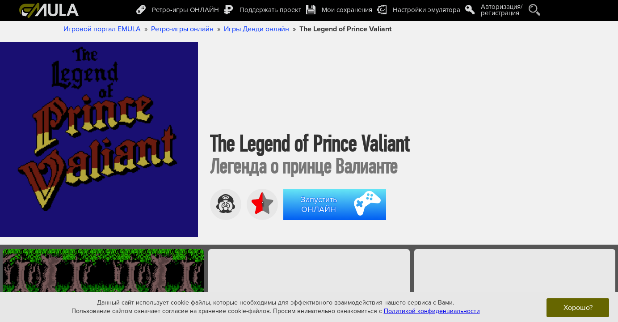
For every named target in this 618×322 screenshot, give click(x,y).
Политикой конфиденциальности (432, 311)
